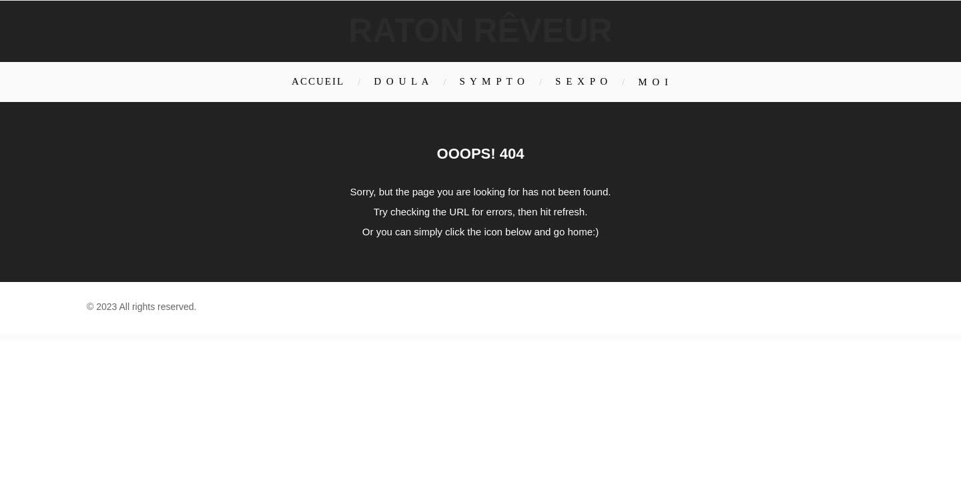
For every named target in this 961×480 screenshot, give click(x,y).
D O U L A (402, 81)
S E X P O (582, 81)
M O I (653, 82)
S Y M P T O (493, 81)
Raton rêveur (480, 30)
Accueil (318, 81)
